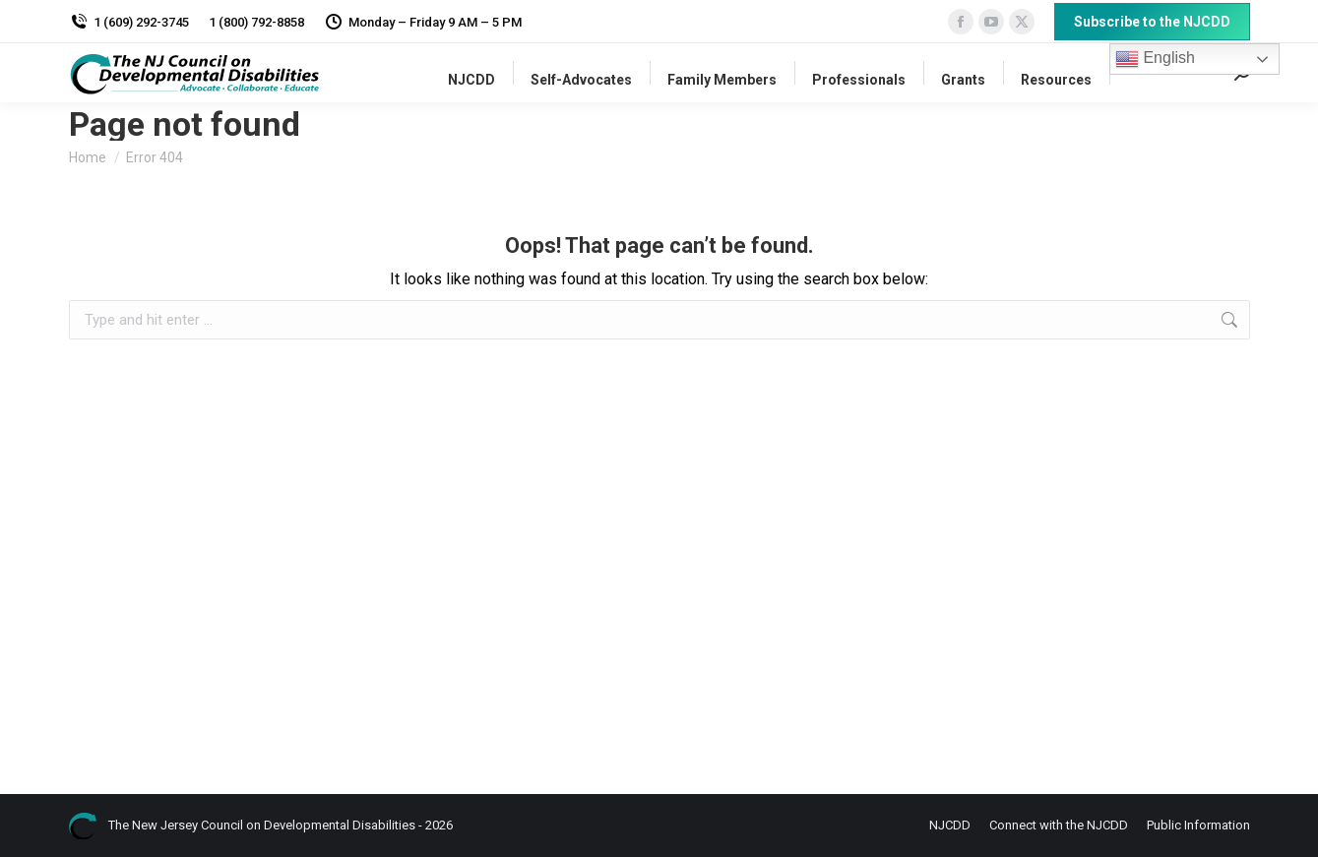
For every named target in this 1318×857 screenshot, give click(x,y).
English (1155, 59)
